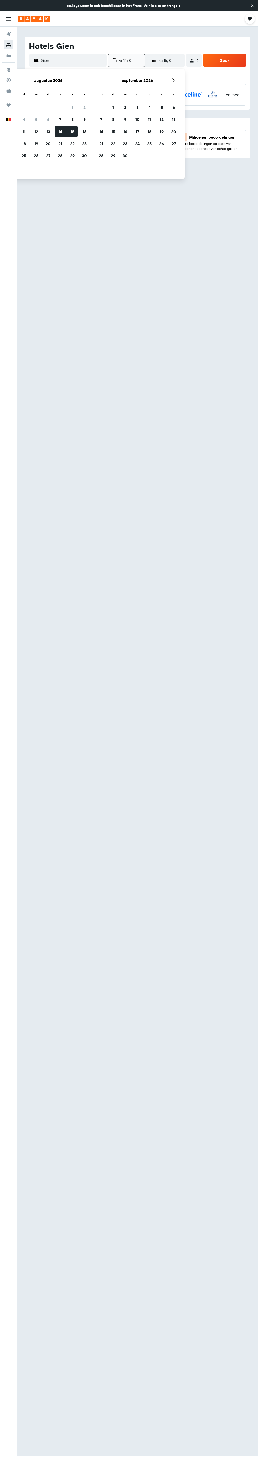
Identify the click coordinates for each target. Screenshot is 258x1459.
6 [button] (48, 119)
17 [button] (137, 131)
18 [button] (24, 143)
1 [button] (72, 107)
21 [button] (60, 143)
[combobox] (72, 60)
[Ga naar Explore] (8, 70)
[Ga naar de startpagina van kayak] (34, 19)
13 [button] (48, 131)
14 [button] (60, 131)
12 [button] (36, 131)
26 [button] (36, 155)
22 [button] (72, 143)
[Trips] (8, 105)
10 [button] (137, 119)
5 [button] (36, 119)
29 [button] (72, 155)
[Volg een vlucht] (8, 80)
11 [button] (23, 131)
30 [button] (84, 155)
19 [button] (36, 143)
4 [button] (24, 119)
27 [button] (48, 155)
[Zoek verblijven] (8, 45)
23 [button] (84, 143)
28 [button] (60, 155)
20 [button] (48, 143)
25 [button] (24, 155)
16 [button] (84, 131)
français (173, 5)
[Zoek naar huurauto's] (8, 55)
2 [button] (84, 107)
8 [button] (72, 119)
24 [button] (137, 143)
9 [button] (84, 119)
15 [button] (72, 131)
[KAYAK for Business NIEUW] (8, 91)
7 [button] (60, 119)
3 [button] (137, 107)
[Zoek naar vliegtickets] (8, 34)
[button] (252, 5)
